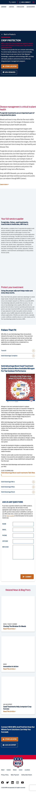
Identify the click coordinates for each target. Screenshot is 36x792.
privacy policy (5, 775)
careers (9, 770)
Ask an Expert (9, 745)
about (2, 770)
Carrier (20, 770)
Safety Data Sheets (26, 775)
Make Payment (15, 775)
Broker (15, 770)
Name (4, 524)
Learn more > (4, 184)
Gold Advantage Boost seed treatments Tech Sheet (18, 474)
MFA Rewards (9, 72)
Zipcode (5, 541)
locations (27, 770)
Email (4, 530)
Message (5, 547)
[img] (3, 3)
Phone (4, 535)
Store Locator (10, 66)
